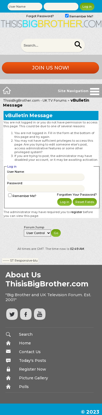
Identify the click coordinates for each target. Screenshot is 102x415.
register (76, 212)
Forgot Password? (40, 16)
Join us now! (50, 68)
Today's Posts (32, 360)
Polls (24, 386)
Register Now (32, 369)
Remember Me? (79, 16)
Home (25, 343)
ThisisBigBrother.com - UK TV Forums (34, 100)
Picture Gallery (33, 377)
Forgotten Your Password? (77, 194)
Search (26, 334)
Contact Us (30, 351)
